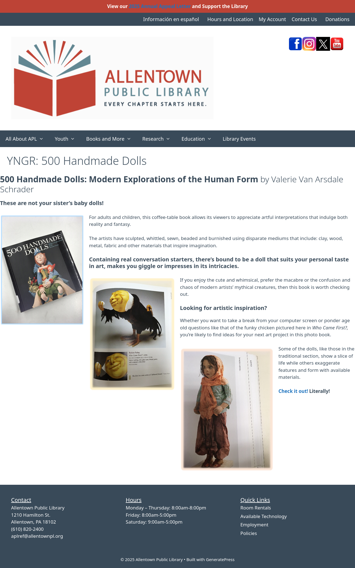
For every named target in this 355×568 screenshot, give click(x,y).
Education (199, 138)
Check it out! (293, 391)
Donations (337, 19)
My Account (272, 19)
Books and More (111, 138)
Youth (67, 138)
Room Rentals (255, 507)
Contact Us (304, 19)
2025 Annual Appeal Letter (160, 6)
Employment (254, 524)
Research (159, 138)
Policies (248, 533)
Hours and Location (230, 19)
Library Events (239, 138)
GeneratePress (220, 559)
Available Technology (263, 516)
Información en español (171, 19)
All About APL (27, 138)
